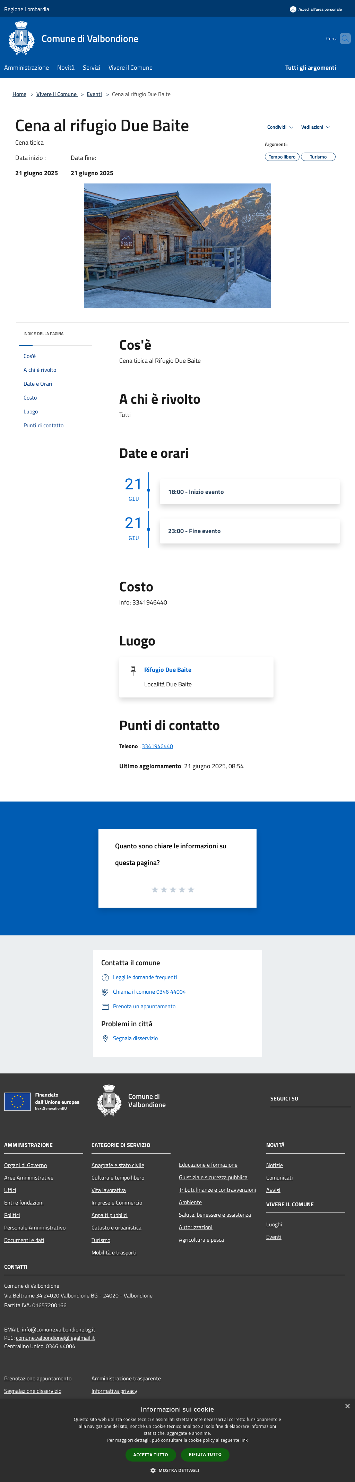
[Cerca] (342, 38)
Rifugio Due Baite (167, 669)
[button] (177, 1470)
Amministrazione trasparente (126, 1378)
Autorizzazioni (196, 1227)
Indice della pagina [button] (43, 333)
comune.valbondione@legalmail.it (55, 1338)
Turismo (101, 1240)
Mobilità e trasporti (114, 1252)
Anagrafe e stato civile (118, 1165)
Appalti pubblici (110, 1215)
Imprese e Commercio (117, 1202)
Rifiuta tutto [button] (205, 1454)
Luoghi (274, 1224)
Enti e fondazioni (24, 1202)
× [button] (347, 1406)
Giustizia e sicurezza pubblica (213, 1177)
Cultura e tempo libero (118, 1177)
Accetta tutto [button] (150, 1455)
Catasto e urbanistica (116, 1227)
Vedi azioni (316, 127)
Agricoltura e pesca (201, 1239)
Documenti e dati (24, 1240)
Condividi (281, 127)
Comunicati (279, 1177)
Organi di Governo (25, 1165)
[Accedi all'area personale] (316, 9)
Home (19, 94)
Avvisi (273, 1190)
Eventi (94, 94)
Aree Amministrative (28, 1177)
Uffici (10, 1190)
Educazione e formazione (208, 1164)
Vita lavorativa (109, 1190)
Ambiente (190, 1202)
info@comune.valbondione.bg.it (58, 1329)
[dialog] (177, 1440)
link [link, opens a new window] (244, 1440)
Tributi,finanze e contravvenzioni (217, 1189)
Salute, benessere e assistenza (215, 1214)
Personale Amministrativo (35, 1227)
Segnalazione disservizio (32, 1391)
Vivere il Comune (57, 94)
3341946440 (157, 746)
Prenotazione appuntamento (37, 1378)
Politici (12, 1215)
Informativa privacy (114, 1391)
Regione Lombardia (26, 9)
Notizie (274, 1165)
